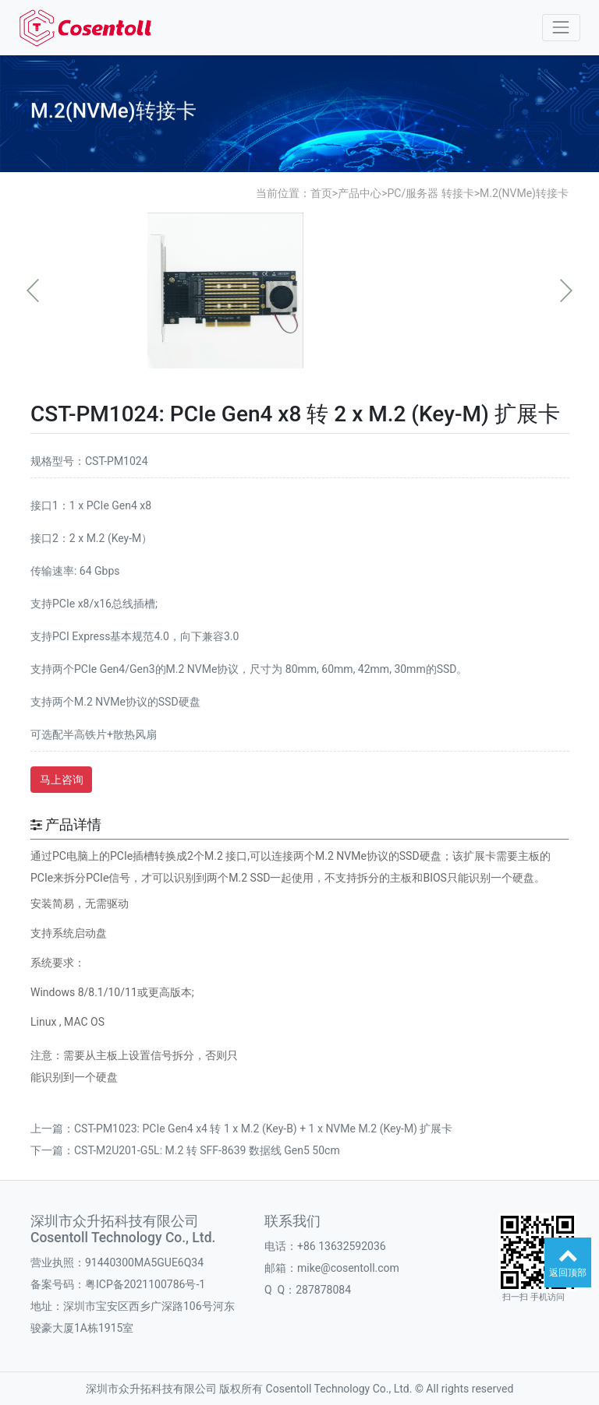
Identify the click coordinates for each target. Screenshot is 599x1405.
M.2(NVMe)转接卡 (524, 193)
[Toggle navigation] (561, 27)
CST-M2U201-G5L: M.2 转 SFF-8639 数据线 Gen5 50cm (207, 1150)
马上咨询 (61, 779)
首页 (321, 193)
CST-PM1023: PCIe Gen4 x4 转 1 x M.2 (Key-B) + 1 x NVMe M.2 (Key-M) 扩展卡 (263, 1128)
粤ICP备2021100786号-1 (145, 1284)
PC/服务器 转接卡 (430, 193)
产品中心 (359, 193)
